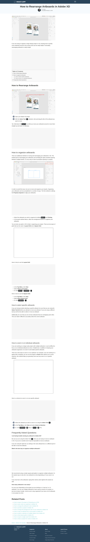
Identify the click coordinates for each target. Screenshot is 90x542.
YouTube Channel (48, 534)
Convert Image (33, 536)
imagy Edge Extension (49, 538)
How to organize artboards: (19, 75)
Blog (46, 532)
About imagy (47, 530)
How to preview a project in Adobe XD (23, 506)
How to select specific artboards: (22, 76)
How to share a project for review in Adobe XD (25, 517)
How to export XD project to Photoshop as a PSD (26, 501)
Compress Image (33, 534)
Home (13, 522)
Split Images (32, 532)
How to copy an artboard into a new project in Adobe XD (28, 510)
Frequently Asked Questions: (20, 80)
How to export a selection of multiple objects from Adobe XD (29, 512)
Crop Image (32, 538)
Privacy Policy (63, 530)
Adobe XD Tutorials (21, 522)
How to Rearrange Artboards (20, 73)
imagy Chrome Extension (50, 536)
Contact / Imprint (63, 532)
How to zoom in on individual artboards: (24, 78)
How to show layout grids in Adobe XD (23, 514)
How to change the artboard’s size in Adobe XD (26, 505)
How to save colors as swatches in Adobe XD (25, 503)
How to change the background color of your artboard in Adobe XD (31, 508)
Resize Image (32, 530)
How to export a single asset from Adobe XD (25, 516)
